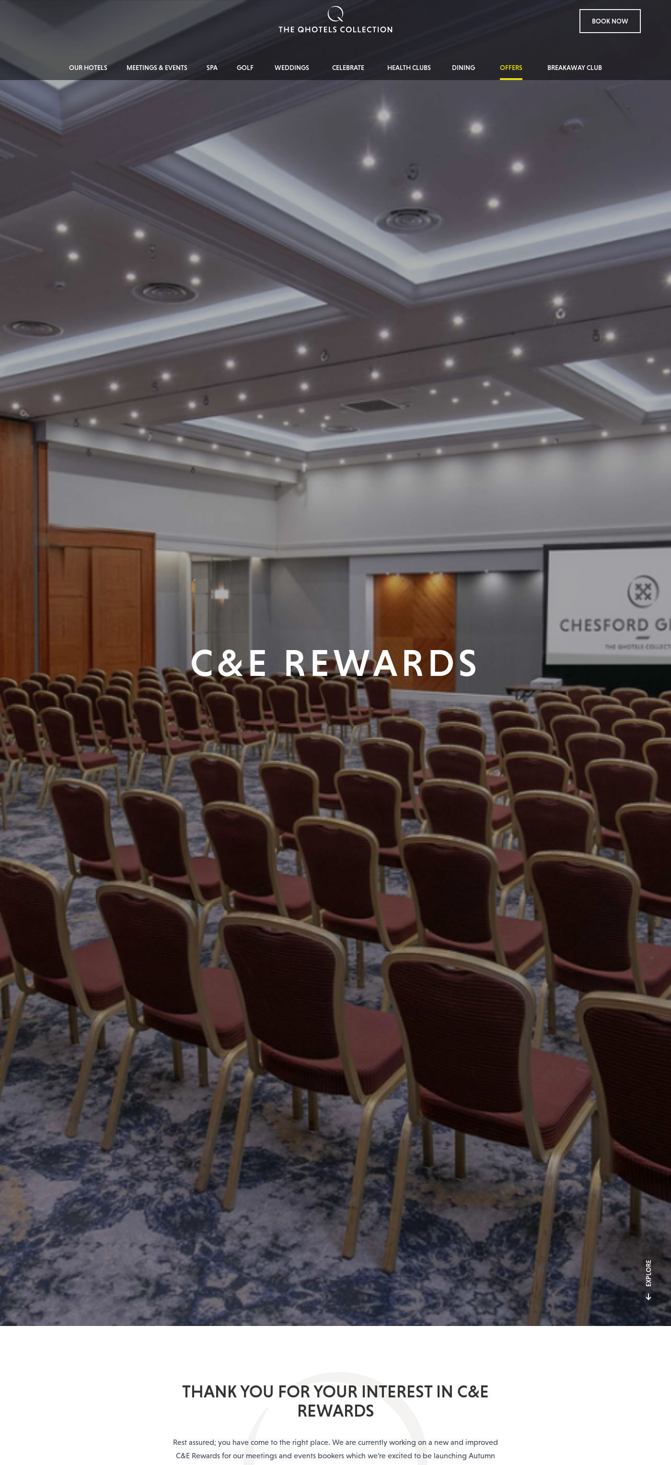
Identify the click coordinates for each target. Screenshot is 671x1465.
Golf (245, 67)
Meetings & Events (157, 67)
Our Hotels (88, 67)
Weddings (292, 67)
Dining (463, 67)
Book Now (610, 21)
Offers (511, 67)
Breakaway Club (574, 67)
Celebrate (348, 67)
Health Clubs (409, 67)
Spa (212, 67)
